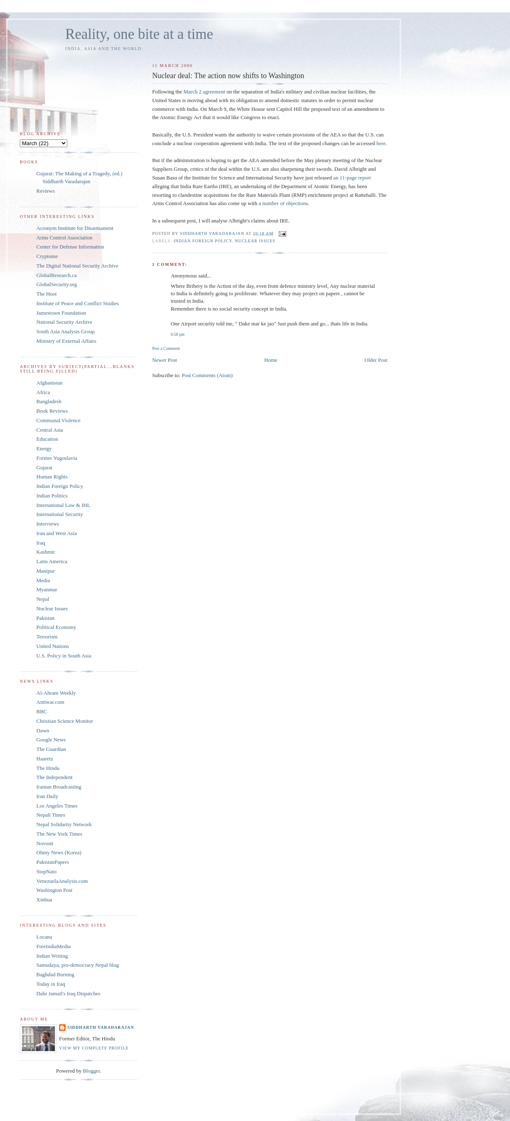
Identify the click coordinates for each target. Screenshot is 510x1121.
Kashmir (45, 552)
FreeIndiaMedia (53, 946)
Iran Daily (47, 796)
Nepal (42, 599)
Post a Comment (166, 348)
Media (43, 580)
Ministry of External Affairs (66, 341)
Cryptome (47, 256)
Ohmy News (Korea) (58, 852)
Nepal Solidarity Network (64, 824)
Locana (44, 937)
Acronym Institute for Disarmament (75, 228)
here (380, 143)
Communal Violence (58, 420)
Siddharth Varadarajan (100, 1027)
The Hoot (46, 294)
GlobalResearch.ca (56, 275)
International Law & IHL (63, 505)
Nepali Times (50, 815)
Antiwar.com (50, 702)
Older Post (376, 360)
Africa (43, 392)
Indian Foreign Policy (202, 241)
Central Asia (49, 430)
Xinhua (44, 899)
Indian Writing (52, 956)
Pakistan (45, 618)
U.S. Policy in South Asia (63, 656)
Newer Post (164, 360)
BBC (41, 711)
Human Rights (51, 476)
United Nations (52, 646)
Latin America (51, 561)
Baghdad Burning (55, 974)
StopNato (46, 871)
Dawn (42, 730)
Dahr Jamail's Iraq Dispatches (68, 993)
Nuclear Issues (255, 241)
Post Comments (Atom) (207, 375)
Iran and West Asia (56, 533)
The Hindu (47, 768)
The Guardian (51, 749)
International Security (59, 514)
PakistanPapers (52, 862)
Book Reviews (52, 411)
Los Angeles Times (57, 806)
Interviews (47, 524)
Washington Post (54, 890)
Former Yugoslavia (56, 458)
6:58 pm (177, 334)
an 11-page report (352, 177)
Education (47, 439)
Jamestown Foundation (61, 313)
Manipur (45, 571)
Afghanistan (49, 383)
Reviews (45, 191)
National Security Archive (64, 322)
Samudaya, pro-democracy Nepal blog (77, 965)
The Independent (54, 777)
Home (271, 360)
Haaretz (44, 758)
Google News (51, 739)
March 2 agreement (204, 91)
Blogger (91, 1071)
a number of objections (283, 203)
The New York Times (59, 834)
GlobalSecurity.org (56, 284)
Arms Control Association (64, 237)
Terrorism (46, 636)
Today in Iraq (50, 984)
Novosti (44, 843)
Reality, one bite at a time (139, 34)
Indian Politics (51, 495)
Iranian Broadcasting (58, 787)
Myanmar (46, 589)
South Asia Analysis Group (65, 331)
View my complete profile (94, 1048)
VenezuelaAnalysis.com (62, 881)
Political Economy (56, 627)
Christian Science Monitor (64, 721)
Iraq (40, 543)
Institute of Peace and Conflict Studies (77, 303)
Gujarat (44, 467)
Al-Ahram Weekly (56, 693)
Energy (44, 448)
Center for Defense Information (70, 247)
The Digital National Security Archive (77, 266)
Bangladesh (49, 401)
